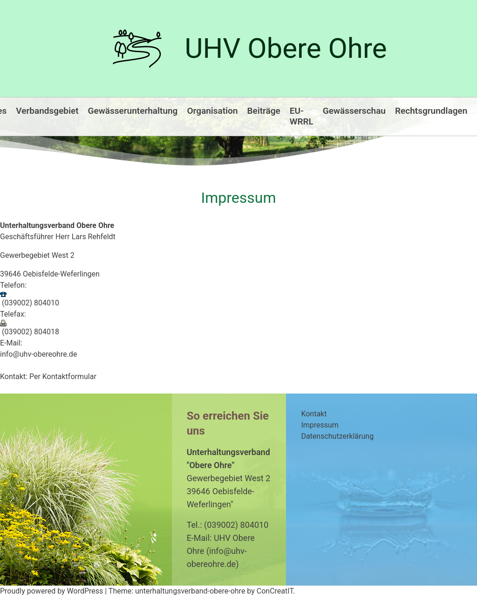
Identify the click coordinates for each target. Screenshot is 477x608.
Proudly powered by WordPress (52, 591)
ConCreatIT (275, 591)
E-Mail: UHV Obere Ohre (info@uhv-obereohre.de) (221, 551)
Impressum (320, 425)
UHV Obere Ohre (286, 48)
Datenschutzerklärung (337, 436)
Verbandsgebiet (47, 110)
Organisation (212, 110)
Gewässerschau (354, 110)
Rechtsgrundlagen (431, 110)
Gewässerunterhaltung (133, 110)
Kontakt (314, 413)
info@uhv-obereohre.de (38, 354)
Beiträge (263, 110)
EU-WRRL (301, 116)
